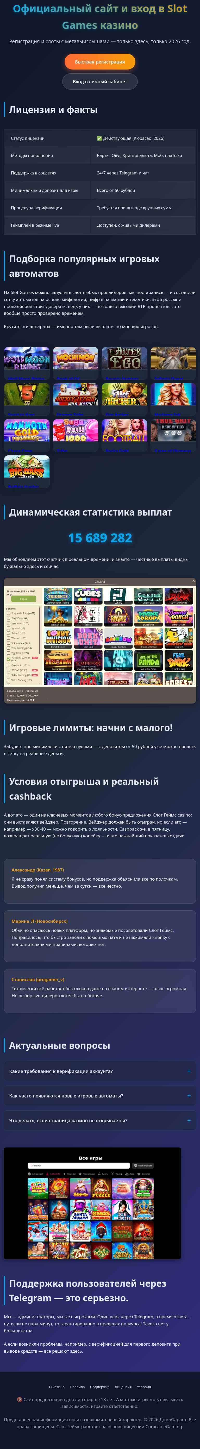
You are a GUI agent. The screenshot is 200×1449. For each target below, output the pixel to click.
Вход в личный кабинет (100, 81)
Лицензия (123, 1386)
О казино (57, 1386)
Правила (77, 1386)
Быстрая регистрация (100, 62)
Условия (144, 1386)
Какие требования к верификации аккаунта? (61, 1071)
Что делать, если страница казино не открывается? (68, 1120)
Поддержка (100, 1386)
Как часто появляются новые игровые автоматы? (66, 1096)
